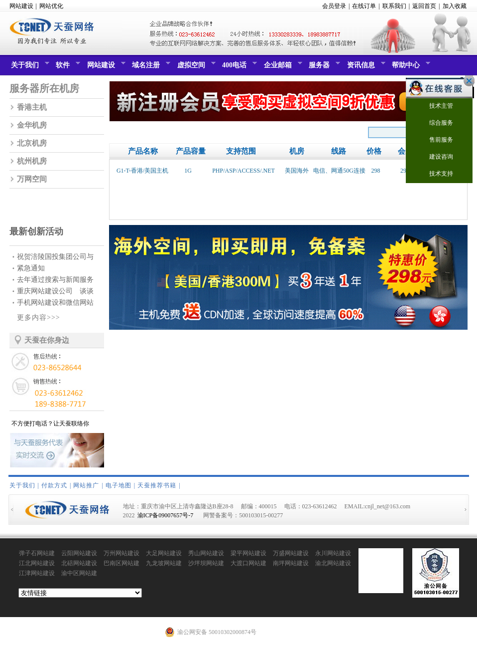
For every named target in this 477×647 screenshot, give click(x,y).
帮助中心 (409, 67)
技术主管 (435, 106)
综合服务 (435, 123)
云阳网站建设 (79, 553)
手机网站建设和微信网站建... (55, 303)
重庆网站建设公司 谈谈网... (55, 292)
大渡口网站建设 (248, 564)
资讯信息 (365, 67)
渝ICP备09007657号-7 (165, 515)
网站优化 (51, 5)
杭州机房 (32, 161)
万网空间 (32, 179)
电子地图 (118, 485)
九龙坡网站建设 (164, 564)
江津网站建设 (37, 573)
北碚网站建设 (79, 563)
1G (188, 170)
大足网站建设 (164, 553)
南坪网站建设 (291, 563)
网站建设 (21, 5)
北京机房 (32, 143)
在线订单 (364, 5)
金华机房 (32, 125)
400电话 (238, 67)
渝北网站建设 (333, 563)
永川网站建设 (333, 553)
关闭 (466, 80)
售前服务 (435, 140)
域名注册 (149, 67)
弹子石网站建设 (37, 554)
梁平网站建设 (248, 553)
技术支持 (435, 174)
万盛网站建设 (291, 553)
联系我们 (394, 5)
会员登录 (334, 5)
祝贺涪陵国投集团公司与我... (55, 257)
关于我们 (28, 67)
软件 (66, 67)
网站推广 (86, 485)
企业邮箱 (281, 67)
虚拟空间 (195, 67)
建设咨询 (435, 157)
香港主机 (32, 107)
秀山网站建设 (206, 553)
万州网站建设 (121, 553)
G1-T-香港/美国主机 (142, 170)
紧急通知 (31, 268)
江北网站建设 (37, 563)
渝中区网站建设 (79, 574)
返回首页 (424, 5)
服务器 (323, 67)
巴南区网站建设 (121, 564)
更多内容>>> (38, 317)
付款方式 (54, 485)
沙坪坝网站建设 (206, 564)
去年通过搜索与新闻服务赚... (55, 280)
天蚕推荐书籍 (156, 485)
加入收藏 (455, 5)
